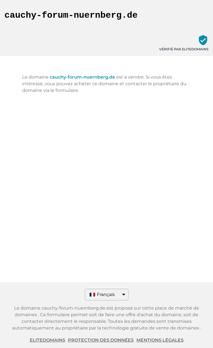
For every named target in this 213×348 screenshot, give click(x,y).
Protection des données (101, 340)
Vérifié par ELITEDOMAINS (184, 49)
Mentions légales (160, 340)
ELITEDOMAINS (47, 340)
